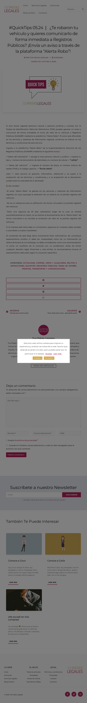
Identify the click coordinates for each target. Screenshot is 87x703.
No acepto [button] (49, 358)
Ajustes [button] (48, 354)
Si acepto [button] (37, 358)
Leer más (57, 354)
